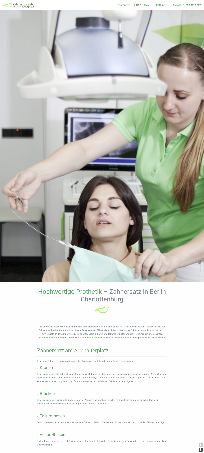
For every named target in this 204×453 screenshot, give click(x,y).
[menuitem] (124, 5)
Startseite (124, 5)
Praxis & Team (142, 5)
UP (201, 445)
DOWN (201, 450)
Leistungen (160, 5)
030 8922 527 (193, 5)
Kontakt (176, 5)
